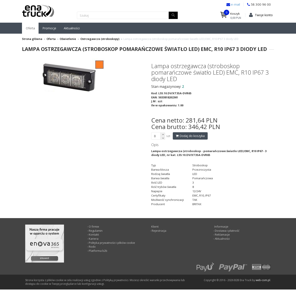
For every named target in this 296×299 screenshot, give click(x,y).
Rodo (92, 247)
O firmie (94, 226)
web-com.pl (263, 280)
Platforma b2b (97, 251)
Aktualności (72, 28)
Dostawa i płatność (227, 231)
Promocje (49, 28)
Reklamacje (222, 234)
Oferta (30, 28)
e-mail (235, 4)
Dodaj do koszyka (190, 136)
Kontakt (94, 234)
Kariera (93, 239)
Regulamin (96, 231)
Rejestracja (158, 231)
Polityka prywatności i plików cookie (112, 243)
